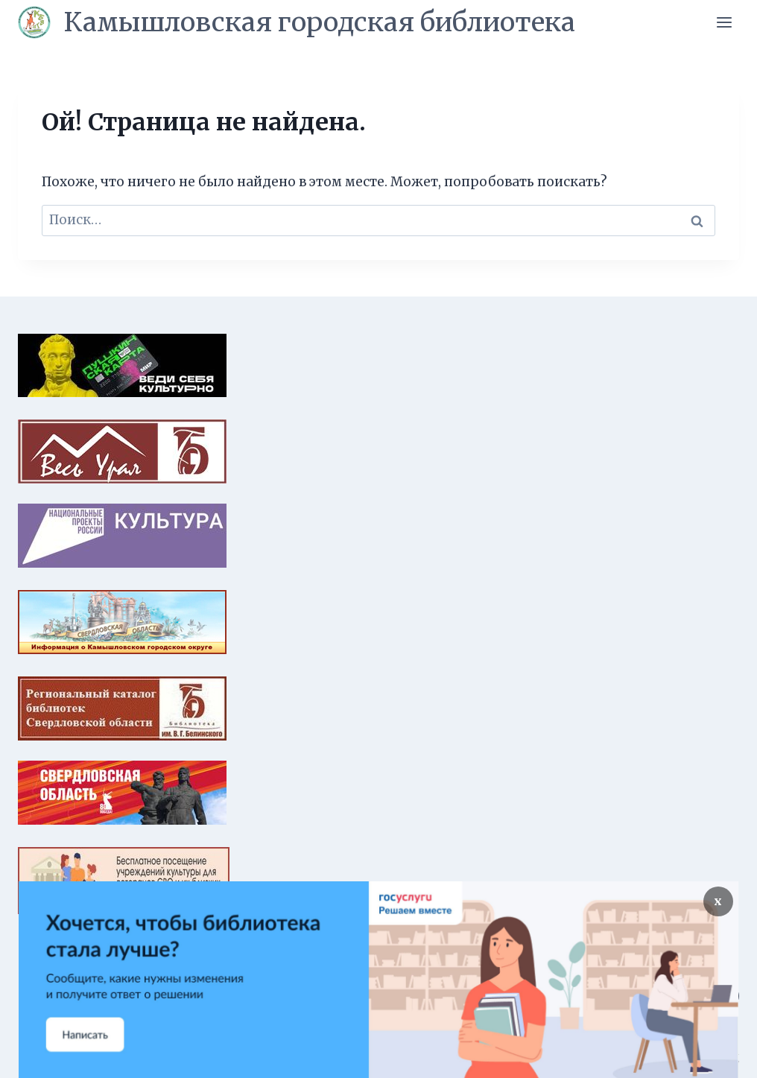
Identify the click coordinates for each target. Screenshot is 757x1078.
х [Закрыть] (718, 901)
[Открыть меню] (724, 22)
